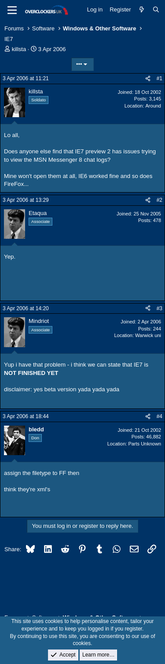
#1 (159, 78)
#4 (159, 416)
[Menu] (12, 10)
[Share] (148, 79)
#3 (159, 308)
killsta (19, 49)
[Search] (156, 9)
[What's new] (142, 9)
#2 (159, 200)
